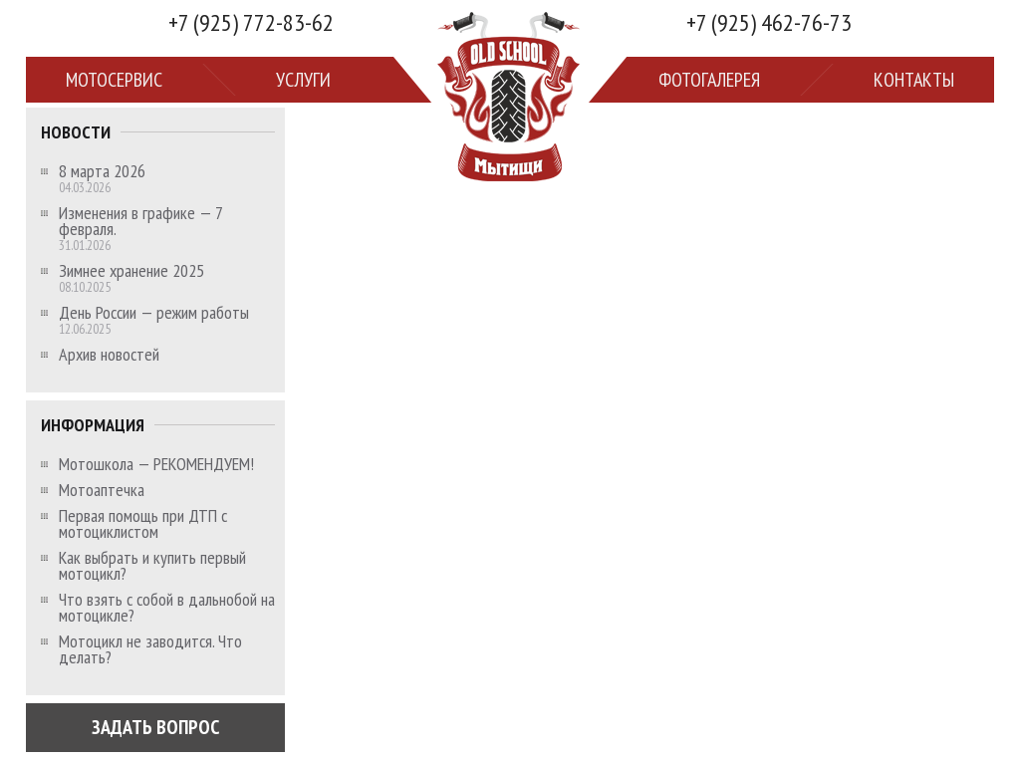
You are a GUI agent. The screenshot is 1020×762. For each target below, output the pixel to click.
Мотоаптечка (101, 490)
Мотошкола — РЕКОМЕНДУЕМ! (156, 464)
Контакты (914, 80)
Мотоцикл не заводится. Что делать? (150, 649)
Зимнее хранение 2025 (131, 271)
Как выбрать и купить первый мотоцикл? (152, 566)
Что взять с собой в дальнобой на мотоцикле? (167, 608)
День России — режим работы (154, 313)
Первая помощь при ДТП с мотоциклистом (143, 524)
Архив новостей (109, 355)
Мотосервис (114, 80)
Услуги (303, 80)
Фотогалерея (709, 80)
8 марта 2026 (102, 171)
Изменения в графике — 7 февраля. (140, 221)
